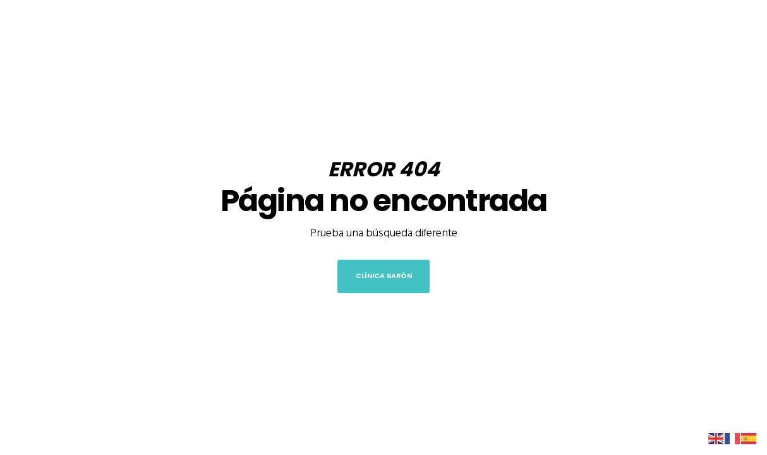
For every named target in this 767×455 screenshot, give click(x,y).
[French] (733, 437)
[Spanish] (749, 437)
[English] (716, 437)
